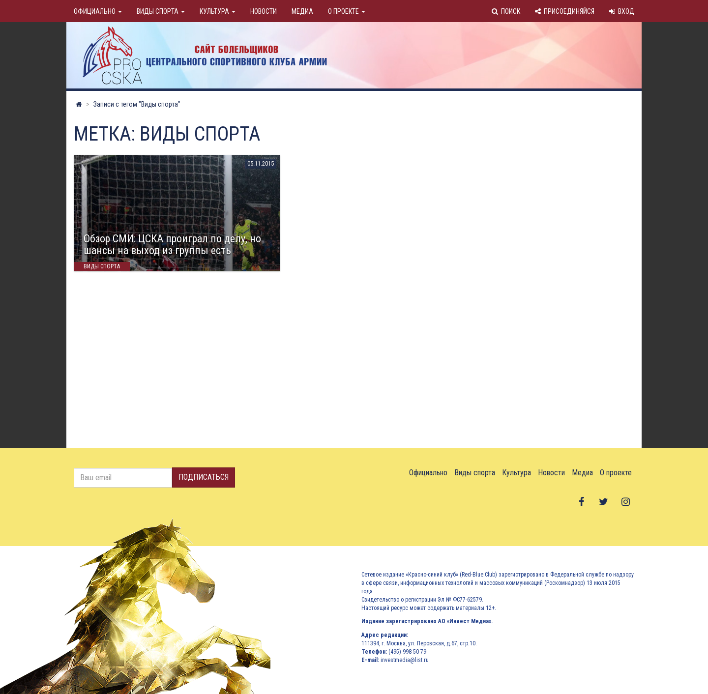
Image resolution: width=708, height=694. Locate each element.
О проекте (346, 11)
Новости (263, 11)
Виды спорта (161, 11)
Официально (98, 11)
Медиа (302, 11)
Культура (218, 11)
